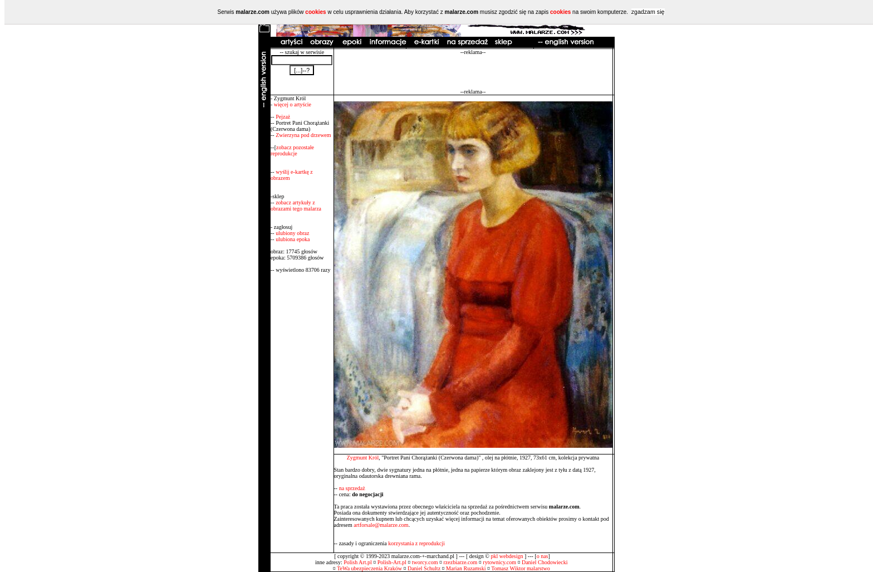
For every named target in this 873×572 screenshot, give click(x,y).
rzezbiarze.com (461, 562)
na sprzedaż (352, 488)
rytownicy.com (499, 562)
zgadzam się (648, 11)
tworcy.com (425, 562)
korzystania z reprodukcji (416, 543)
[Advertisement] (473, 72)
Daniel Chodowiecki (544, 562)
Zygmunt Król (363, 457)
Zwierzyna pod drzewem (303, 135)
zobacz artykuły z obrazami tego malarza (296, 205)
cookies (315, 12)
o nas (542, 556)
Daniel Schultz (424, 568)
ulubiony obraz (292, 233)
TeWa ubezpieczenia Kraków (369, 568)
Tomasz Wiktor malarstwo (520, 568)
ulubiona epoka (293, 239)
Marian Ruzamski (465, 568)
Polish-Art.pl (391, 562)
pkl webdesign (507, 556)
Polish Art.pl (358, 562)
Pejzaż (283, 117)
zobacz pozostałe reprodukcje (292, 150)
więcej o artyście (292, 104)
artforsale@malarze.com (381, 525)
